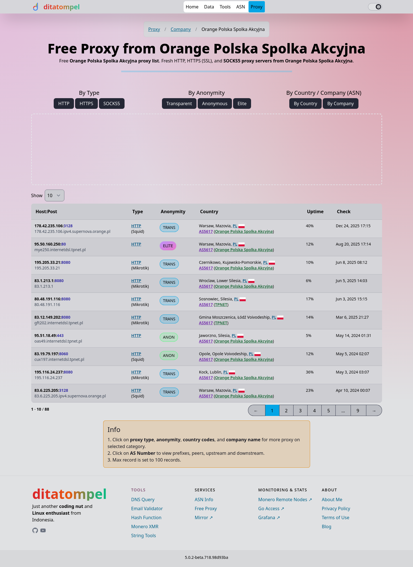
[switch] (375, 6)
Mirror (201, 517)
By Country (305, 103)
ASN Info (204, 499)
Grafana (266, 517)
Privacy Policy (336, 508)
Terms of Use (335, 517)
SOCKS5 (111, 103)
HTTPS (86, 103)
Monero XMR (145, 526)
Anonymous (214, 103)
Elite (242, 103)
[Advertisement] (207, 149)
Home (192, 7)
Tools (225, 7)
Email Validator (147, 508)
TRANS (169, 227)
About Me (332, 499)
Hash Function (146, 517)
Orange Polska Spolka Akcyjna (244, 231)
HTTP (63, 103)
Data (209, 7)
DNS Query (143, 499)
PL (235, 225)
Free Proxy (206, 508)
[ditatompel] (55, 6)
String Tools (143, 535)
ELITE (168, 245)
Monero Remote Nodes (282, 499)
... (343, 411)
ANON (169, 337)
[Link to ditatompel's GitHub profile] (35, 530)
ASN (240, 7)
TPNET (221, 304)
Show (37, 195)
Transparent (179, 103)
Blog (326, 526)
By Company (340, 103)
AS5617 (206, 231)
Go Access (268, 508)
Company (181, 29)
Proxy (257, 7)
